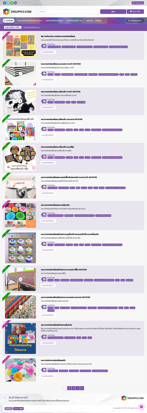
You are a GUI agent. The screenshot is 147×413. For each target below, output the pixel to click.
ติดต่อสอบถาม (136, 20)
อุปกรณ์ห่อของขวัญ (54, 20)
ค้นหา (113, 11)
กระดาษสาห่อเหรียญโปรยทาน (29, 20)
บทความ (89, 20)
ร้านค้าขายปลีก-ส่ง (74, 20)
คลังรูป (98, 20)
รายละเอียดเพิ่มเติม (48, 52)
